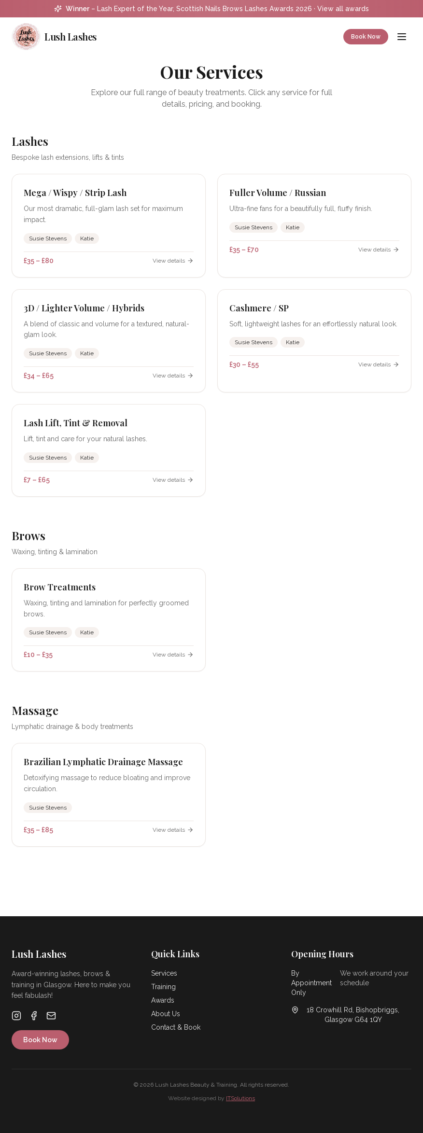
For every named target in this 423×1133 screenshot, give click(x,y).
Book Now (366, 36)
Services (164, 973)
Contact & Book (175, 1027)
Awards (162, 1000)
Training (163, 987)
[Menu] (401, 36)
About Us (165, 1014)
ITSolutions (240, 1098)
